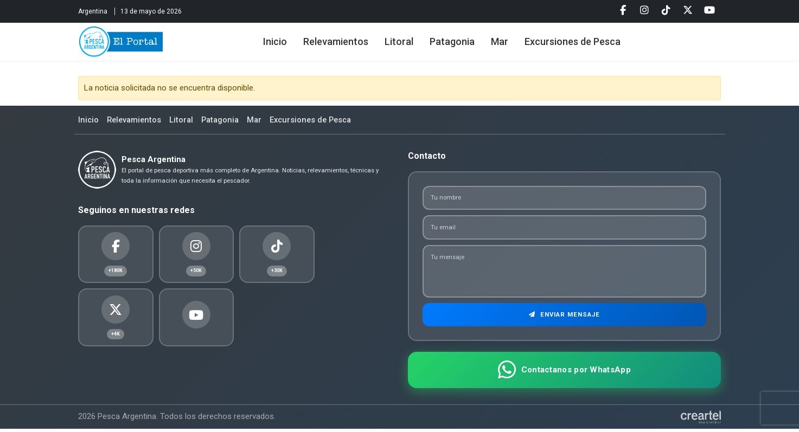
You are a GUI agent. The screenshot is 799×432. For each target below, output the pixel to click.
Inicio (283, 44)
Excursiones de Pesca (580, 44)
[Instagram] (644, 10)
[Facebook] (622, 10)
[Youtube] (709, 10)
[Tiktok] (666, 10)
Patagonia (459, 44)
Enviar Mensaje (564, 317)
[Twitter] (687, 10)
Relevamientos (343, 44)
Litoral (406, 44)
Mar (507, 44)
